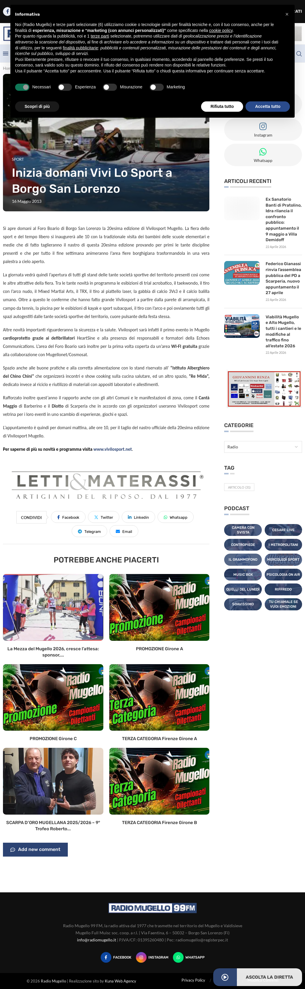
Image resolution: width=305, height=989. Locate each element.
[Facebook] (116, 957)
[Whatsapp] (189, 957)
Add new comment (35, 850)
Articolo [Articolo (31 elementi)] (239, 487)
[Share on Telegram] (89, 531)
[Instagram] (152, 957)
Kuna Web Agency (120, 981)
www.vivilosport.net (113, 449)
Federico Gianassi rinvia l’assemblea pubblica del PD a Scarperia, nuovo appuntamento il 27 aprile (283, 278)
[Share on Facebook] (68, 517)
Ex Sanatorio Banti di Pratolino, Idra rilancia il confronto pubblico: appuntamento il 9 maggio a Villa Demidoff (284, 219)
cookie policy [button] (220, 30)
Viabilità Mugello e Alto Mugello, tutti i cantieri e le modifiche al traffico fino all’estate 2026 (283, 331)
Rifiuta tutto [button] (222, 106)
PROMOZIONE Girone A (159, 648)
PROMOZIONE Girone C (53, 738)
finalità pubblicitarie (80, 48)
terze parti (100, 36)
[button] (287, 14)
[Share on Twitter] (103, 517)
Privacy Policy (193, 980)
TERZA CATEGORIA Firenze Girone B (159, 822)
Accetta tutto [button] (267, 106)
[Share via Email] (124, 531)
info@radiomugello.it (96, 939)
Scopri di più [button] (37, 106)
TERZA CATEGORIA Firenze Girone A (159, 738)
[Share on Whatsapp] (176, 517)
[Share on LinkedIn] (138, 517)
